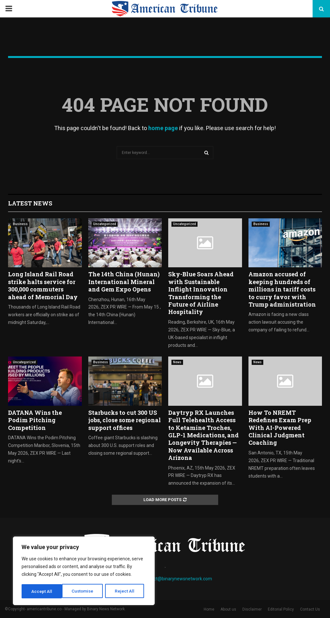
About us (228, 609)
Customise (42, 591)
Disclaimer (252, 609)
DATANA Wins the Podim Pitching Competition (35, 420)
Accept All (126, 591)
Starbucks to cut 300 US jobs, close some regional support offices (124, 420)
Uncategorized (104, 224)
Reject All (85, 591)
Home (209, 609)
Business (20, 224)
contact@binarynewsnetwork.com (177, 578)
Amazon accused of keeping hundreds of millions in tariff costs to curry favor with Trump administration (282, 289)
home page (163, 128)
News (177, 362)
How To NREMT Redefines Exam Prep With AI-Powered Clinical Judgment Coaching (279, 428)
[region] (84, 571)
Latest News (30, 203)
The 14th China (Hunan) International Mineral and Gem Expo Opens (124, 281)
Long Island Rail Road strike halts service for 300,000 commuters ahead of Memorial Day (43, 285)
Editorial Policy (281, 609)
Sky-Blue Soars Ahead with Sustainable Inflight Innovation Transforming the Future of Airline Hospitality (201, 293)
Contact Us (310, 609)
